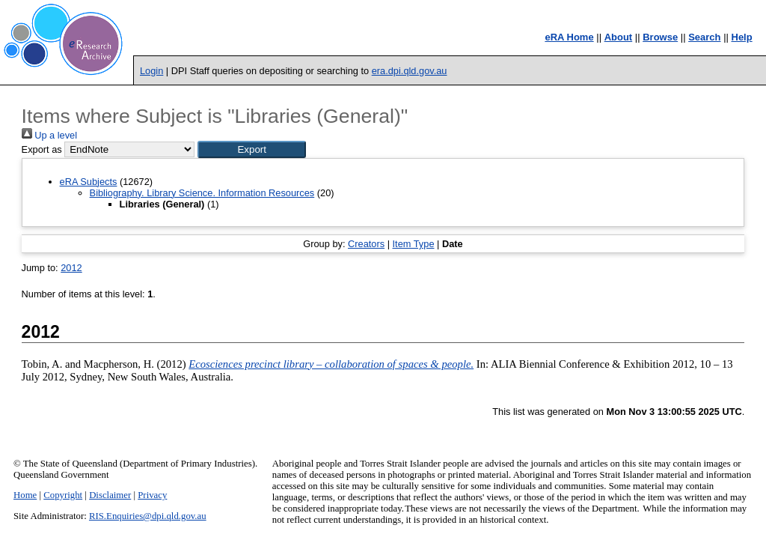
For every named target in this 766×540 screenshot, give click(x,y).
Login (151, 70)
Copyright (62, 495)
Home (25, 495)
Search (704, 37)
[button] (251, 149)
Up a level (49, 135)
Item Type (414, 243)
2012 (71, 267)
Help (742, 37)
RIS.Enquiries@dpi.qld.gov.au (147, 516)
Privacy (152, 495)
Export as (42, 149)
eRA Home (569, 37)
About (618, 37)
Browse (660, 37)
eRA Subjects (88, 181)
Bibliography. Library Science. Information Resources (202, 192)
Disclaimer (110, 495)
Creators (366, 243)
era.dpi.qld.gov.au (409, 70)
